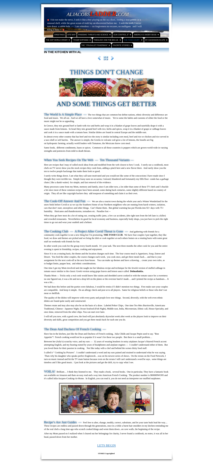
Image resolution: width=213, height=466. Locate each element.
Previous (99, 58)
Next (112, 58)
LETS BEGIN (106, 445)
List (106, 58)
